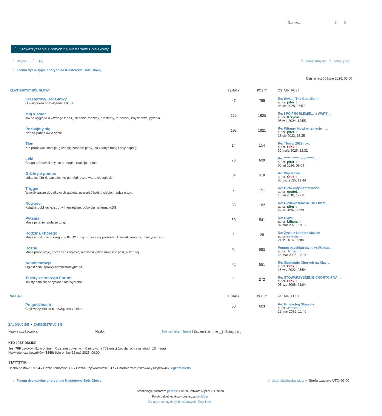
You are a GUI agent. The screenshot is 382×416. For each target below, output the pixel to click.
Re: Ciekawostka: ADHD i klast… (303, 203)
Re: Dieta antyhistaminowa (299, 188)
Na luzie (17, 296)
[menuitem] (37, 61)
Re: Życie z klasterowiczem (299, 233)
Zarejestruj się (48, 324)
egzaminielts (181, 368)
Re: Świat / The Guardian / (298, 98)
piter (290, 102)
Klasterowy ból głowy (30, 90)
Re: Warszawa (289, 173)
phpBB (171, 391)
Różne (31, 248)
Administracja (38, 263)
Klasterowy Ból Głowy (46, 99)
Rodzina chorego (41, 233)
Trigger (32, 188)
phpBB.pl (202, 396)
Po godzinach (38, 304)
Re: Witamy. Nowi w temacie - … (303, 128)
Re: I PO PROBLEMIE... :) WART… (304, 113)
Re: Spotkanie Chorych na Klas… (304, 262)
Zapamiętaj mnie (208, 331)
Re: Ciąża (285, 218)
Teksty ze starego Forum (48, 278)
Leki (29, 158)
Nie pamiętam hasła (176, 331)
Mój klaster (35, 114)
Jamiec (292, 251)
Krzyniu (293, 117)
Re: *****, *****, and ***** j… (298, 158)
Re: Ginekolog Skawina (296, 304)
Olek (290, 147)
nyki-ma (293, 236)
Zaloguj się (18, 324)
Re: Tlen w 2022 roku (294, 143)
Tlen (29, 144)
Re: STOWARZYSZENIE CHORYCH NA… (309, 277)
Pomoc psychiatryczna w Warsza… (305, 247)
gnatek (292, 191)
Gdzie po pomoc (40, 173)
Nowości (33, 203)
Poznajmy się (37, 129)
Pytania (32, 218)
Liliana (292, 221)
